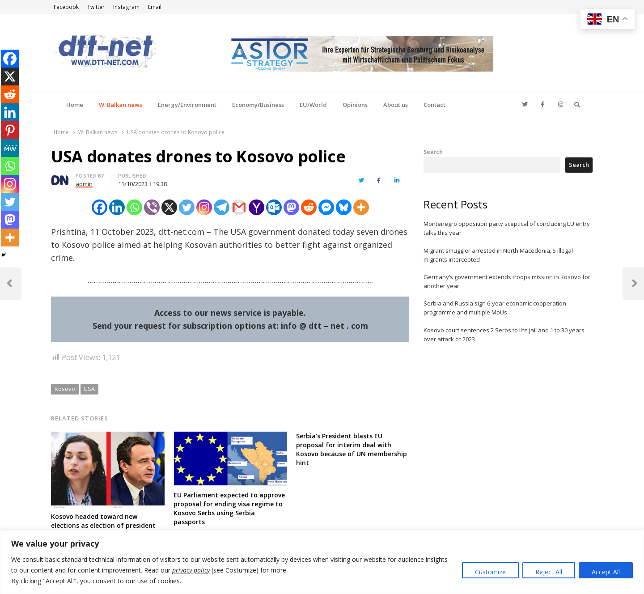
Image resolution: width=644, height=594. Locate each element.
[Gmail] (239, 207)
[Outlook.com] (274, 207)
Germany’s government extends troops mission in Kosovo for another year (507, 281)
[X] (169, 207)
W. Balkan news (120, 105)
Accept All (606, 572)
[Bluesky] (344, 207)
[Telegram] (221, 207)
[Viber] (152, 207)
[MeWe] (10, 148)
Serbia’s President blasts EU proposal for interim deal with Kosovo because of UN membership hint (351, 449)
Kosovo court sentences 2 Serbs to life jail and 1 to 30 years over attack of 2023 (504, 334)
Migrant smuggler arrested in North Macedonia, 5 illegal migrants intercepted (498, 254)
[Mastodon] (291, 207)
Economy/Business (258, 105)
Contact (434, 105)
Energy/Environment (187, 105)
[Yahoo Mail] (256, 207)
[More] (361, 207)
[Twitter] (187, 207)
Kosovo (65, 389)
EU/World (313, 105)
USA (89, 389)
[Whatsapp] (134, 207)
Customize (490, 572)
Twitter (96, 7)
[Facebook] (99, 207)
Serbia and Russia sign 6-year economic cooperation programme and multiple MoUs (495, 307)
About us (395, 105)
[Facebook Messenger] (326, 207)
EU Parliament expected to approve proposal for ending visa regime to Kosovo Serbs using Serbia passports (229, 508)
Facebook (66, 7)
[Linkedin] (117, 207)
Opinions (355, 105)
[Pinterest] (10, 130)
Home (74, 105)
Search (433, 151)
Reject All (548, 572)
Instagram (126, 7)
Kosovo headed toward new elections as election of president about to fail (103, 525)
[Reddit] (309, 207)
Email (154, 7)
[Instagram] (204, 207)
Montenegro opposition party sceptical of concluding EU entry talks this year (507, 228)
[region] (322, 562)
